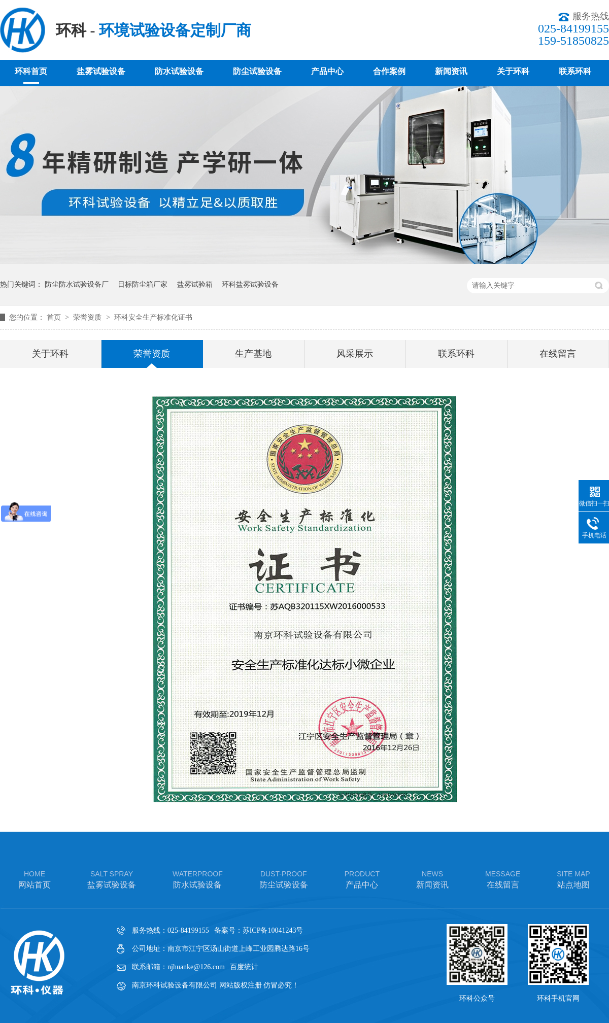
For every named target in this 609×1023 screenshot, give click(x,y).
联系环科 (575, 71)
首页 (55, 317)
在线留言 (557, 354)
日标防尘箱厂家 (142, 284)
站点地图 (573, 878)
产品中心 (327, 71)
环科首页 (31, 71)
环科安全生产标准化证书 (153, 317)
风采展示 (354, 354)
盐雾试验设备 (101, 71)
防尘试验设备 (257, 71)
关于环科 (513, 71)
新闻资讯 (451, 71)
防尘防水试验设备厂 (77, 284)
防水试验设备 (179, 71)
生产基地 (253, 354)
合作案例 (389, 71)
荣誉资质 (88, 317)
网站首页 (34, 878)
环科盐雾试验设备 (250, 284)
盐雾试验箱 (195, 284)
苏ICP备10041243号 (273, 930)
